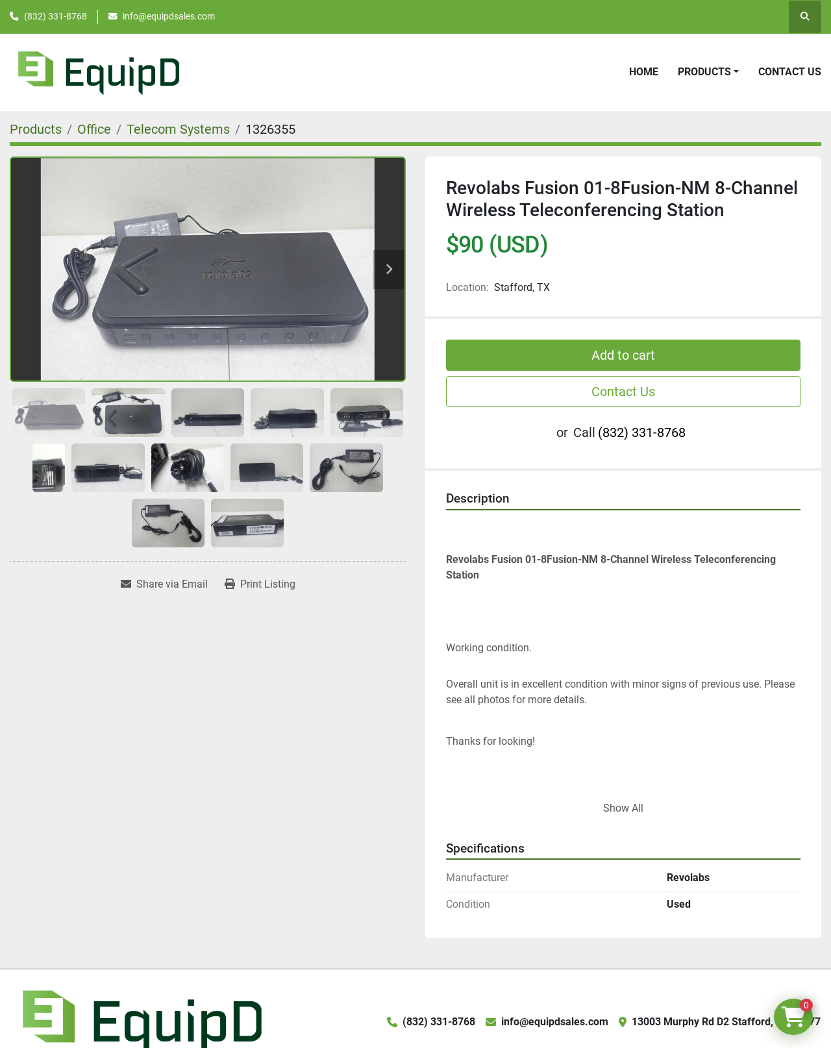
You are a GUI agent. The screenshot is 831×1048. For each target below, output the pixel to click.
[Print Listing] (260, 584)
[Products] (36, 129)
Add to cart (623, 355)
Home (643, 72)
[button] (708, 72)
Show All (623, 808)
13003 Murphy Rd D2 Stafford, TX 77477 (726, 1022)
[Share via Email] (164, 584)
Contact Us (789, 72)
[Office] (94, 129)
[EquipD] (140, 1021)
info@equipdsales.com (169, 16)
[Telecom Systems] (178, 129)
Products (704, 72)
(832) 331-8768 (55, 16)
